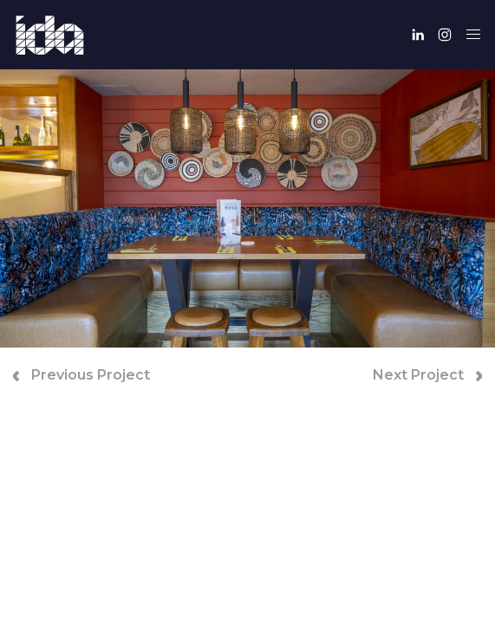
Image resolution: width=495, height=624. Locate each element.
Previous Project (81, 375)
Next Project (427, 375)
